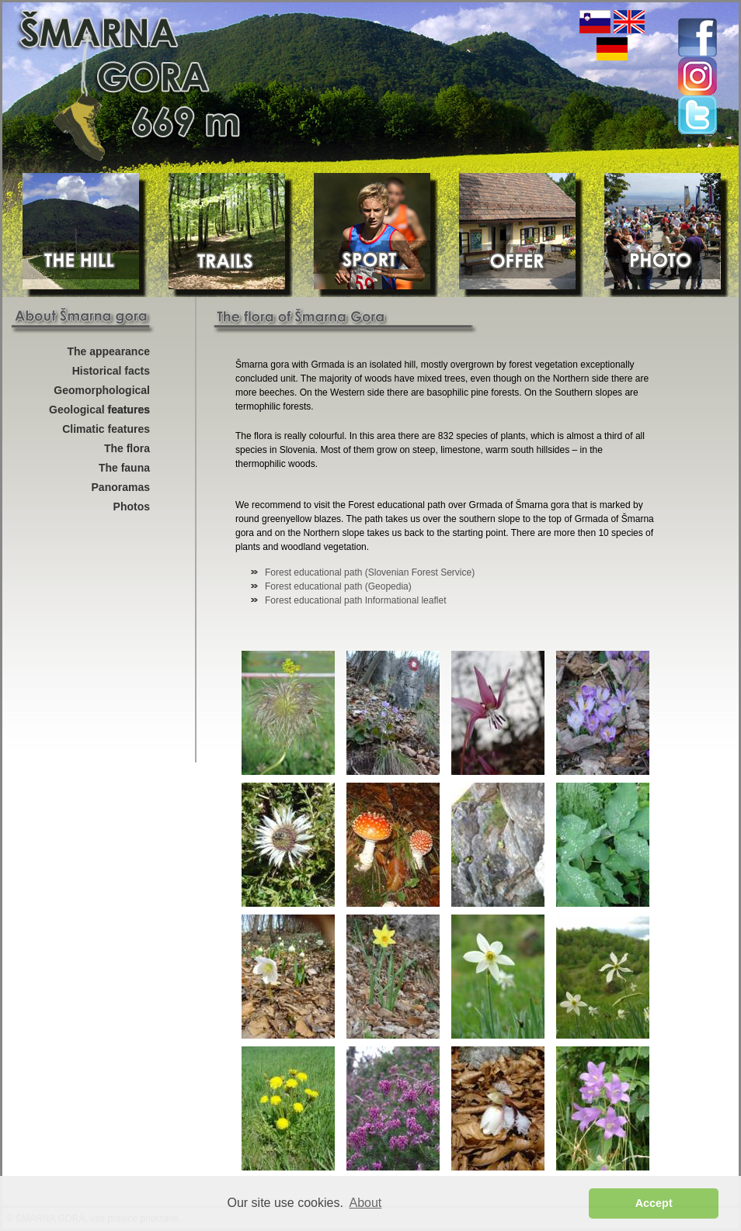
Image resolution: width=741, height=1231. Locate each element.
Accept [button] (654, 1203)
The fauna (124, 468)
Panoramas (121, 487)
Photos (131, 506)
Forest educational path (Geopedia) (338, 586)
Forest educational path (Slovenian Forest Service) (370, 572)
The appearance (108, 351)
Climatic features (106, 429)
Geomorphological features (102, 392)
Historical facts (111, 371)
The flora (127, 448)
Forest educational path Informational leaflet (355, 600)
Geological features (99, 409)
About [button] (366, 1202)
